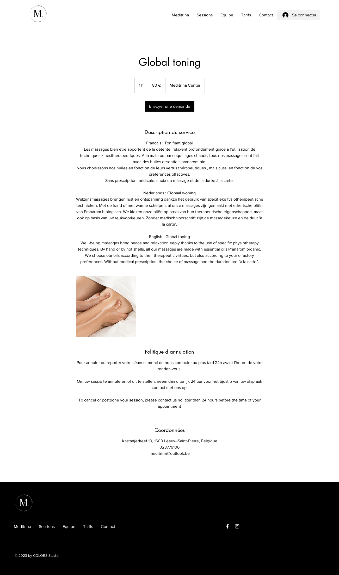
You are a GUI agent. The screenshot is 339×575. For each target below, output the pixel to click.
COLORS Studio (46, 555)
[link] (169, 106)
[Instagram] (237, 526)
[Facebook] (227, 526)
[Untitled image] (106, 306)
